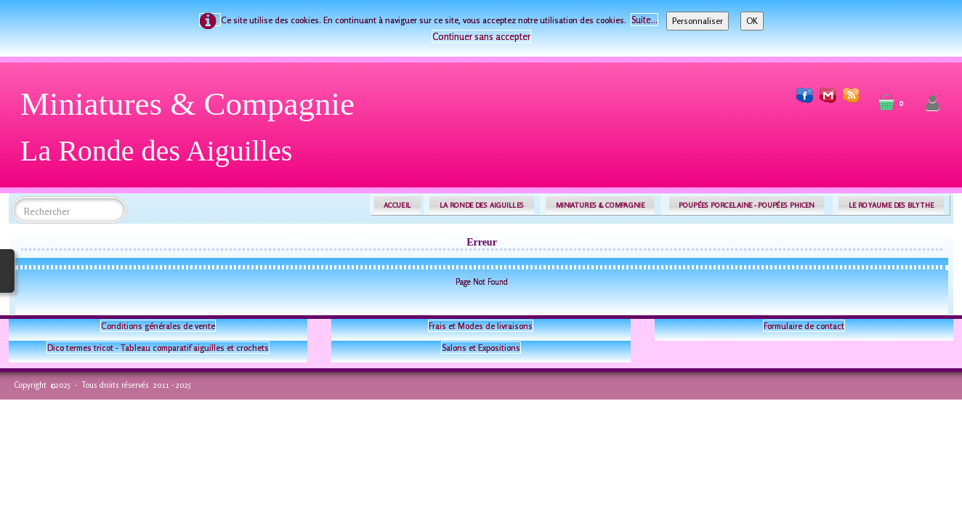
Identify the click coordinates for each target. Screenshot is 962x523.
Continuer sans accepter (481, 36)
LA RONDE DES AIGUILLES (482, 205)
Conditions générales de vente (158, 325)
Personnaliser (697, 20)
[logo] (192, 132)
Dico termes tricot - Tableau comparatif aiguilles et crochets (158, 347)
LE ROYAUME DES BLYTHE (891, 205)
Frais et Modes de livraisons (481, 325)
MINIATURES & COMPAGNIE (600, 205)
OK (752, 20)
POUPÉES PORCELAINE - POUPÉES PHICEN (746, 205)
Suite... (644, 19)
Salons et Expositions (481, 347)
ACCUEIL (397, 205)
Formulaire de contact (804, 325)
